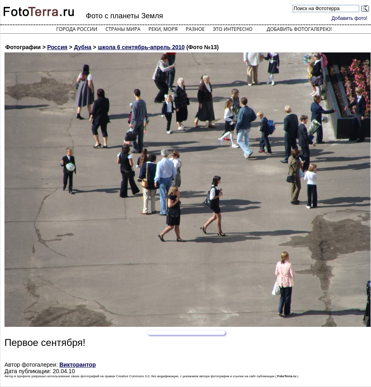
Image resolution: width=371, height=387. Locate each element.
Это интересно (233, 29)
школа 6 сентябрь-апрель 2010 (141, 47)
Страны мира (122, 29)
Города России (76, 29)
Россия (57, 47)
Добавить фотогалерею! (299, 29)
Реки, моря (162, 29)
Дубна (83, 47)
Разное (195, 29)
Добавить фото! (349, 18)
